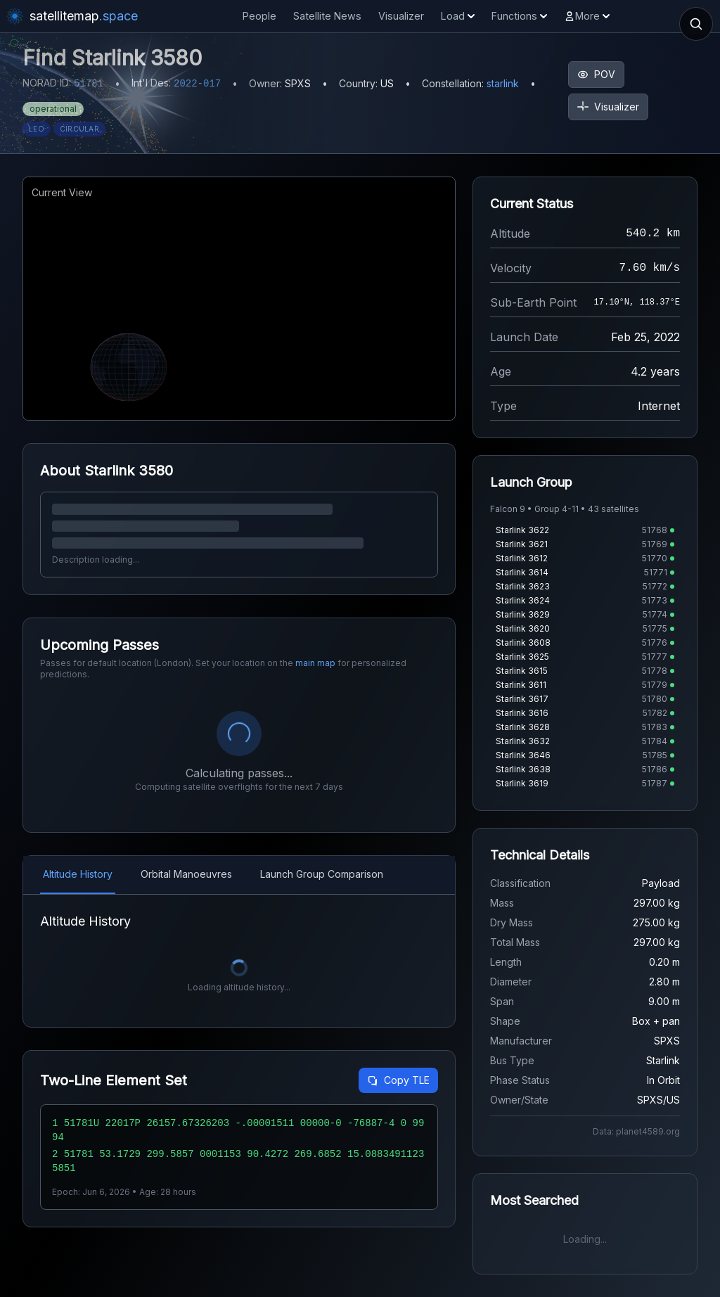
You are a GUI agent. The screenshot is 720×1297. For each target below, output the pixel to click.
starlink (503, 83)
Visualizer (401, 16)
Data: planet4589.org (636, 1131)
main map (315, 663)
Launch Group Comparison (321, 874)
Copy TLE (398, 1080)
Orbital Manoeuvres (186, 874)
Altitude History (77, 874)
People (259, 16)
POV (596, 74)
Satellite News (327, 16)
